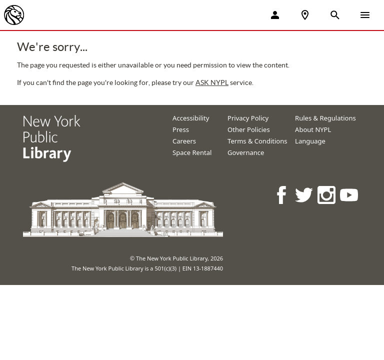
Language (310, 141)
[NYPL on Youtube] (350, 195)
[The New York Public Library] (14, 15)
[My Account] (275, 15)
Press (180, 129)
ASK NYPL (212, 82)
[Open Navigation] (365, 15)
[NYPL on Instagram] (327, 195)
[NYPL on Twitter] (304, 195)
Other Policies (249, 129)
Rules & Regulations (325, 118)
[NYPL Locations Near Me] (305, 15)
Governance (246, 152)
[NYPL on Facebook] (282, 195)
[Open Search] (335, 15)
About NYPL (313, 129)
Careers (184, 141)
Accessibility (190, 118)
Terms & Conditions (257, 141)
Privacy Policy (248, 118)
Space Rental (192, 152)
